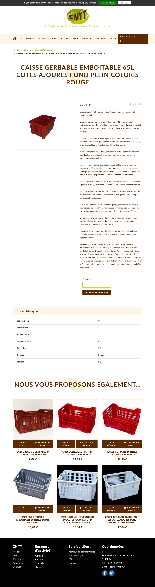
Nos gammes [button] (27, 39)
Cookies (72, 563)
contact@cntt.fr (117, 567)
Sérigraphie (100, 39)
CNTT (15, 555)
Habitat (38, 567)
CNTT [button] (112, 39)
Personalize (124, 3)
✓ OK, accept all (107, 3)
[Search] (132, 36)
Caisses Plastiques (43, 50)
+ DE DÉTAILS (22, 444)
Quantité (86, 279)
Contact (17, 567)
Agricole (27, 50)
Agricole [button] (42, 39)
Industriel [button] (71, 39)
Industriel (39, 563)
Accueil (16, 50)
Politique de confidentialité (82, 552)
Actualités (18, 563)
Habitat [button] (86, 39)
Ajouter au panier (96, 292)
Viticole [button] (56, 39)
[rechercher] (120, 41)
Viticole (39, 559)
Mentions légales (77, 555)
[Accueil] (16, 39)
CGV (71, 559)
